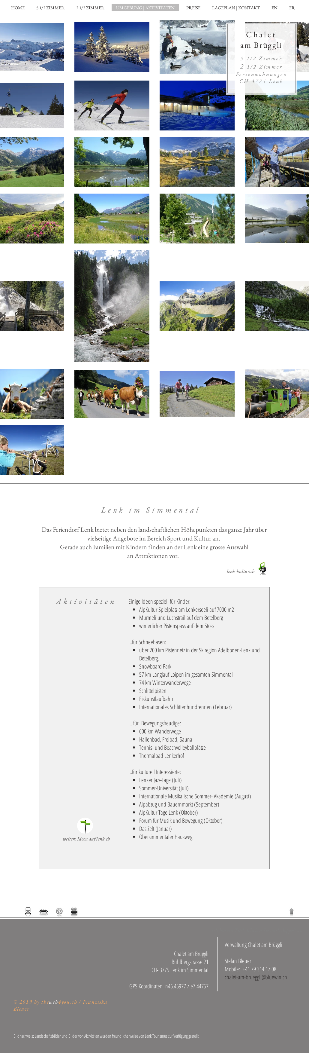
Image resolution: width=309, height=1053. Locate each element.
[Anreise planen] (44, 911)
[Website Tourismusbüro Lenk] (85, 826)
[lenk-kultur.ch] (241, 571)
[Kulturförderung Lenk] (263, 568)
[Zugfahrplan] (28, 911)
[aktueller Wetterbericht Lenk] (59, 911)
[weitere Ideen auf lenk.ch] (86, 839)
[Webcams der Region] (74, 911)
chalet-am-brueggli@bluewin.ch (256, 977)
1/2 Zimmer (261, 66)
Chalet (261, 34)
